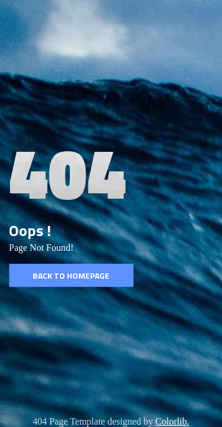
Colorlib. (172, 421)
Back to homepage (71, 275)
